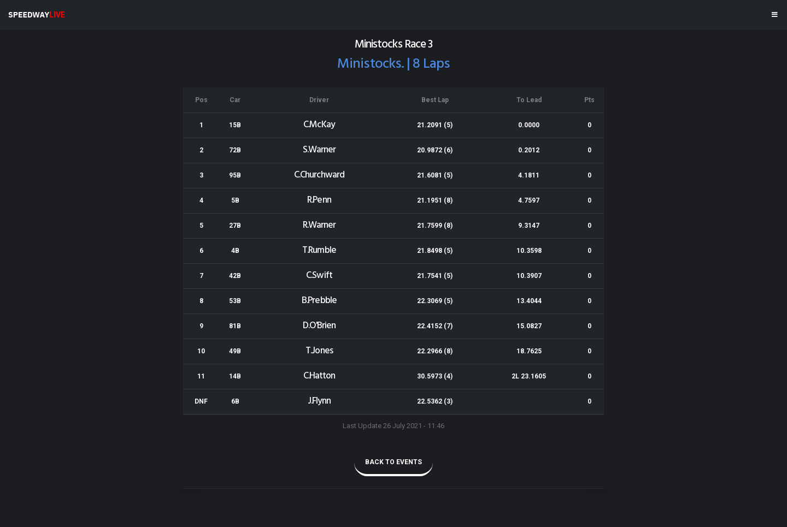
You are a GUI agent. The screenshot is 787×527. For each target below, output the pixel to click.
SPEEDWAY (36, 15)
